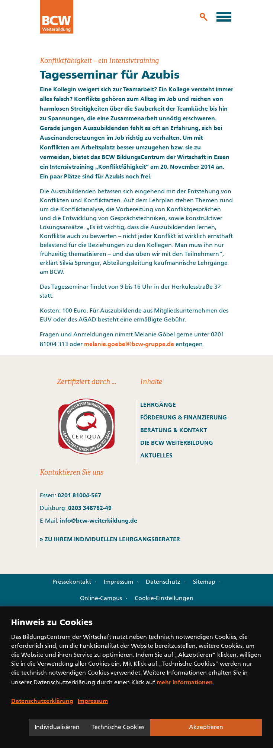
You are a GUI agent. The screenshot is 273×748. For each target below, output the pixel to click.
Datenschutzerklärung (42, 700)
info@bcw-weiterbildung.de (98, 520)
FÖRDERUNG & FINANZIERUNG (183, 417)
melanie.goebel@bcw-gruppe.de (129, 344)
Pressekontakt (71, 582)
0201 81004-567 (79, 495)
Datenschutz (163, 582)
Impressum (118, 582)
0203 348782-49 (90, 507)
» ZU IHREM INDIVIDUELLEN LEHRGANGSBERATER (110, 539)
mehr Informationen (185, 682)
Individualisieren (57, 727)
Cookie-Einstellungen (164, 599)
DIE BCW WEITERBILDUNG (176, 442)
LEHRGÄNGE (158, 404)
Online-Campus (101, 599)
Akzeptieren (206, 727)
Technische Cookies (117, 727)
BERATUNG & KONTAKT (174, 430)
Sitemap (204, 582)
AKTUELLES (156, 455)
